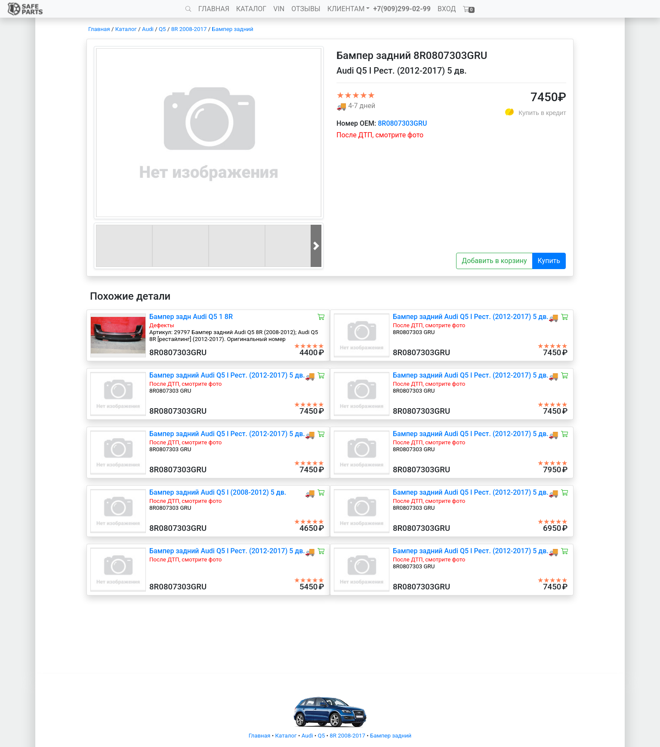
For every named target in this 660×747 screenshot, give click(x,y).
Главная (99, 29)
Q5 (162, 29)
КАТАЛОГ (251, 9)
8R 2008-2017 (189, 29)
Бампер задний (232, 29)
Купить (549, 261)
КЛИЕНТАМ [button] (346, 9)
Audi (148, 29)
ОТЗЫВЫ (305, 9)
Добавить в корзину (494, 261)
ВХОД (447, 9)
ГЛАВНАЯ (213, 9)
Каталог (126, 29)
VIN (278, 9)
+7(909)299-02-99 (402, 9)
